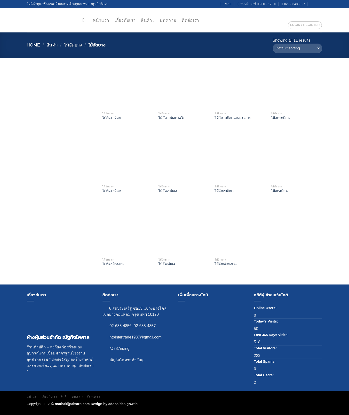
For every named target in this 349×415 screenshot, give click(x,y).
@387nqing (119, 348)
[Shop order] (297, 48)
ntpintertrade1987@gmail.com (136, 337)
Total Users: (264, 375)
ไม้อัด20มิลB (224, 191)
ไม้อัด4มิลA (279, 191)
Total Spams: (265, 361)
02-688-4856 (121, 326)
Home (33, 44)
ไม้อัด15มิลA (280, 118)
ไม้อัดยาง (73, 44)
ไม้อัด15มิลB (111, 191)
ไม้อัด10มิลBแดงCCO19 (233, 118)
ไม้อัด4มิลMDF (113, 264)
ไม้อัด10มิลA (111, 118)
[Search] (84, 20)
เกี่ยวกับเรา (124, 20)
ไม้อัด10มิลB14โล (172, 118)
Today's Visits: (266, 321)
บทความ (168, 20)
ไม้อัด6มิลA (167, 264)
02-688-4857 (145, 326)
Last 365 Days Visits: (272, 335)
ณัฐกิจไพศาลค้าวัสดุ (126, 360)
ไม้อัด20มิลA (168, 191)
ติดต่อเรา (190, 20)
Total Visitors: (266, 348)
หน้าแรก (101, 20)
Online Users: (266, 308)
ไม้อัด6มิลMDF (226, 264)
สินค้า (147, 20)
